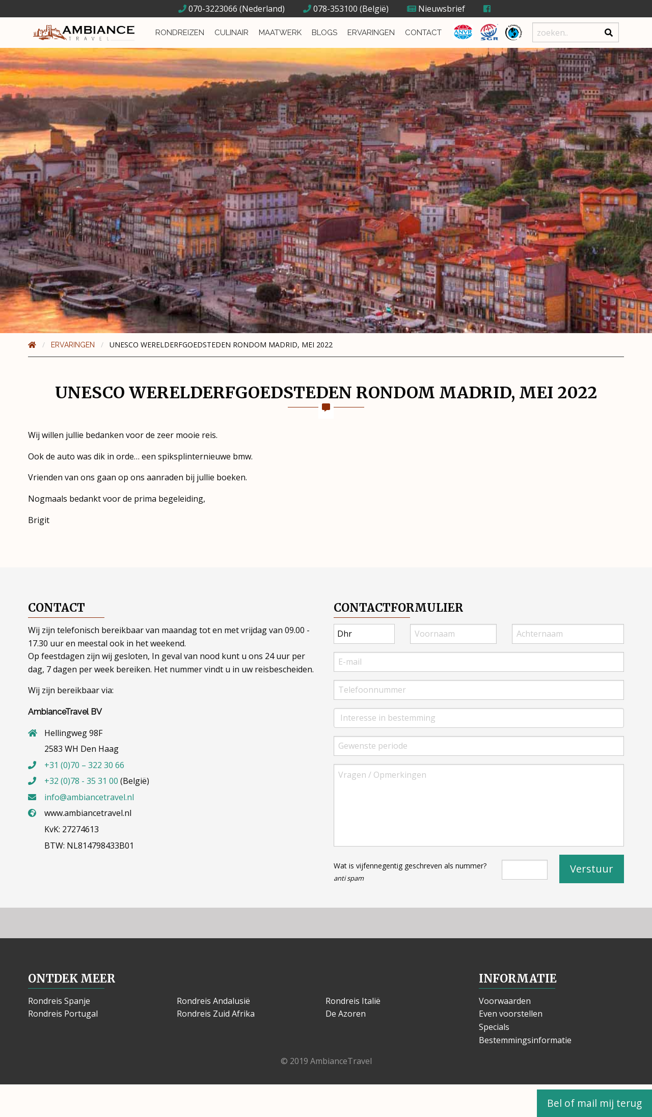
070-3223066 (207, 8)
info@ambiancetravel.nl (89, 797)
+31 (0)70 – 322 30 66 (84, 765)
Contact (423, 32)
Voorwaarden (505, 1000)
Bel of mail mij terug (594, 1103)
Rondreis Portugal (63, 1013)
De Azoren (345, 1013)
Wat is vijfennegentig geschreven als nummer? (410, 872)
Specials (494, 1026)
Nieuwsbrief (436, 8)
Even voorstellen (510, 1013)
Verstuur (591, 869)
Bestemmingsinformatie (525, 1040)
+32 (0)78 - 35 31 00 (81, 780)
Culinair (231, 32)
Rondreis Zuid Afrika (216, 1013)
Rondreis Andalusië (213, 1000)
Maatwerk (280, 32)
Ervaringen (371, 32)
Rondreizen (179, 32)
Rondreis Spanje (59, 1000)
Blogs (324, 32)
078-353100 (330, 8)
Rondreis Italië (353, 1000)
